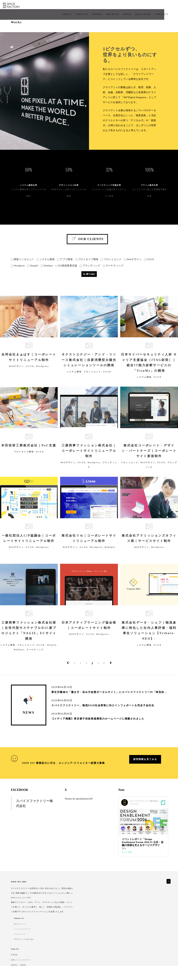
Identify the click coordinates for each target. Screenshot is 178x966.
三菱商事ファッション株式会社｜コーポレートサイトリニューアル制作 (89, 458)
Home (121, 23)
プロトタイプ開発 (24, 459)
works (81, 6)
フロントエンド (92, 378)
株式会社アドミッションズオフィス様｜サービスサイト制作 (149, 546)
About (51, 6)
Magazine (127, 6)
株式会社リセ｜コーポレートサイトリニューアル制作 (89, 546)
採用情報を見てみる (145, 771)
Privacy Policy (18, 942)
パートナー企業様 (153, 915)
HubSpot (110, 556)
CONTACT (145, 6)
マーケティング (35, 658)
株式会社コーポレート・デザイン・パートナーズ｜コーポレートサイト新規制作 (149, 458)
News (111, 6)
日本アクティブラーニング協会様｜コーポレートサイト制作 (89, 633)
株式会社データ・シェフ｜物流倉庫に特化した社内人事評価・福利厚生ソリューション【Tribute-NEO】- (149, 639)
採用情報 (122, 900)
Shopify (51, 653)
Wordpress (42, 372)
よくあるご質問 (152, 910)
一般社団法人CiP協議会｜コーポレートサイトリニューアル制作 (29, 546)
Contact (55, 942)
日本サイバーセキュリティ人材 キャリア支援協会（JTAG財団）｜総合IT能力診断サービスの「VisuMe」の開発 (149, 368)
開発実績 (149, 900)
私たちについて (98, 900)
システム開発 (74, 378)
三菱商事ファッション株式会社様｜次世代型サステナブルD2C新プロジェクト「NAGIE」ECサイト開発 (28, 639)
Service (66, 6)
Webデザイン (16, 372)
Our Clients (87, 231)
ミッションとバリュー (101, 905)
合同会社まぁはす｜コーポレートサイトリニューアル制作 (28, 363)
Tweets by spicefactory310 (78, 807)
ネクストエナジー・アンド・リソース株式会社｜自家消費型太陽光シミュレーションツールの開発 (89, 366)
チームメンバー (98, 910)
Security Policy (38, 942)
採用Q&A (122, 920)
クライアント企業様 (154, 905)
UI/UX (30, 372)
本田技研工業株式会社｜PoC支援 (28, 452)
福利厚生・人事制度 (127, 915)
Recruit (96, 6)
